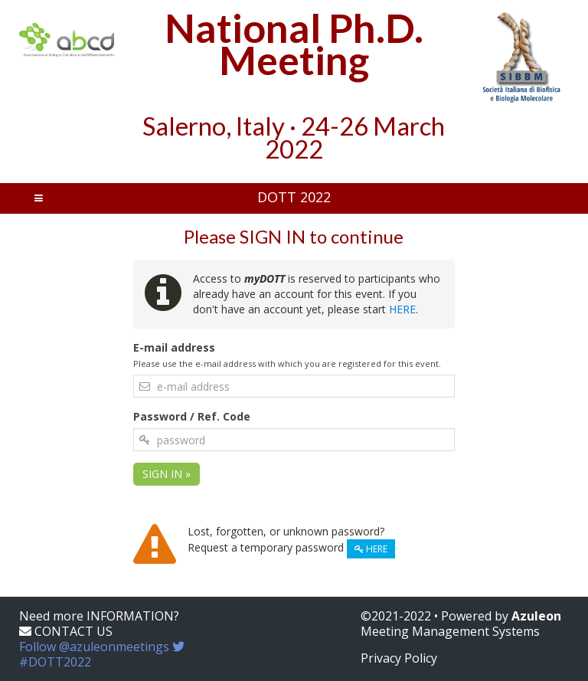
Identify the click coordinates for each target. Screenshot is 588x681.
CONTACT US (66, 631)
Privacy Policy (399, 658)
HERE (402, 309)
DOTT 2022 (294, 197)
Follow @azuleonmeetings (102, 654)
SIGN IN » (166, 474)
